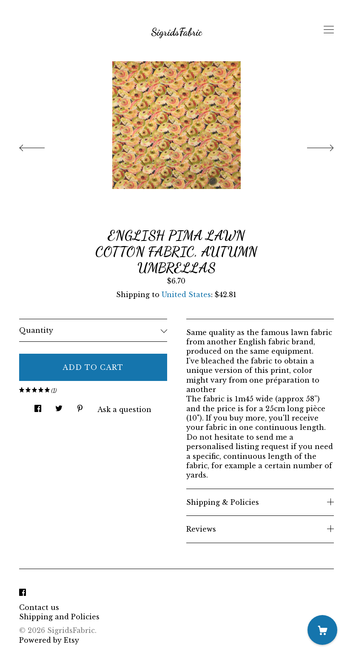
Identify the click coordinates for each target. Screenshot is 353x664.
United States (186, 294)
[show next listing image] (312, 145)
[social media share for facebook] (37, 406)
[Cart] (322, 630)
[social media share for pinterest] (80, 406)
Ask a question (124, 409)
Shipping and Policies (59, 616)
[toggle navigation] (329, 30)
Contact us (39, 607)
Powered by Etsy (49, 640)
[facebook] (22, 593)
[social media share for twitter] (59, 406)
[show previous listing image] (40, 145)
